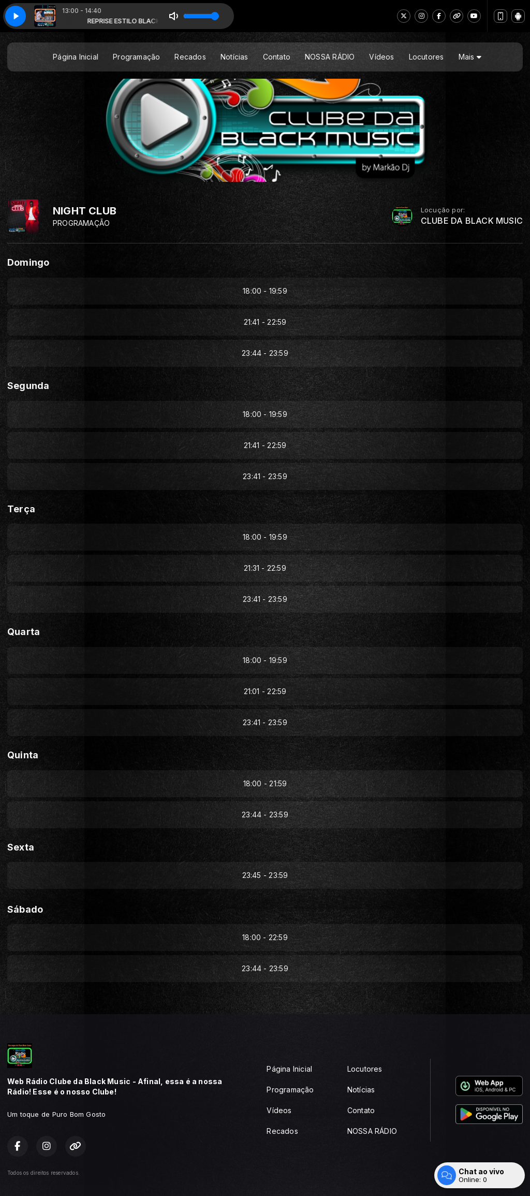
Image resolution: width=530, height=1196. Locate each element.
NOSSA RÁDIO (330, 56)
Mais (470, 56)
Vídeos (381, 56)
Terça (21, 508)
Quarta (23, 631)
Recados (189, 56)
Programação (136, 56)
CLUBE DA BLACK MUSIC (472, 221)
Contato (276, 56)
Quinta (22, 755)
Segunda (28, 385)
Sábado (25, 909)
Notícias (234, 56)
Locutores (426, 56)
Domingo (28, 262)
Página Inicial (75, 56)
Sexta (20, 847)
